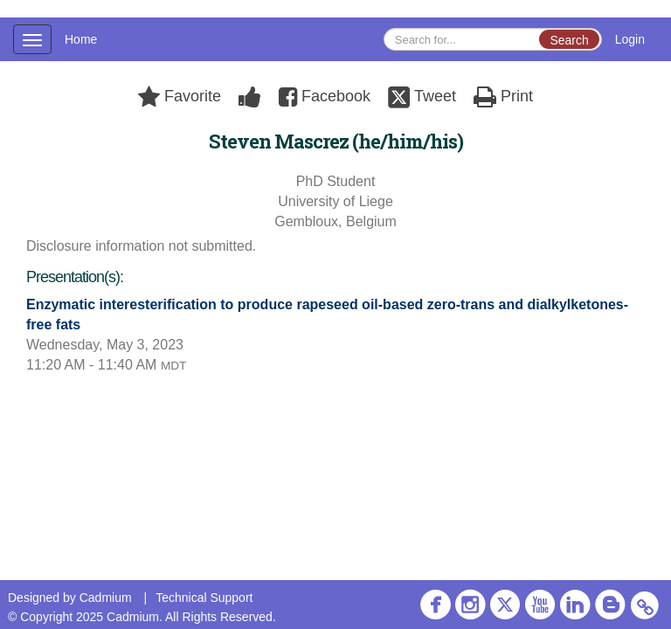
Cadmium (106, 598)
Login (630, 39)
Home (81, 39)
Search (569, 40)
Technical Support (204, 598)
